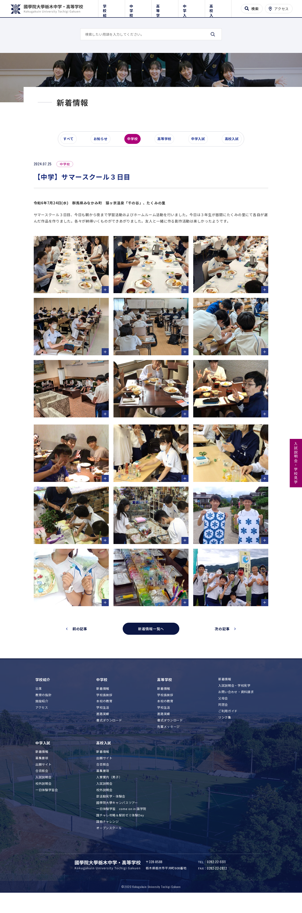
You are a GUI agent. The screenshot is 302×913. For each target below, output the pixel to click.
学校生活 (102, 721)
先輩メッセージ (168, 740)
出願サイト (43, 778)
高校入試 (218, 7)
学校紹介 (111, 7)
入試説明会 (43, 791)
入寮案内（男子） (109, 791)
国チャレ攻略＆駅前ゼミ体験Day (120, 829)
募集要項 (41, 772)
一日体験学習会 (46, 803)
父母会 (223, 712)
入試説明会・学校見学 (296, 463)
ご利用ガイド (228, 724)
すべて (70, 164)
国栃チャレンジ (107, 835)
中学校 (138, 7)
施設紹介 (41, 715)
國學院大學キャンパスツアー (117, 816)
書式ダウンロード (109, 734)
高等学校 (164, 7)
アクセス (41, 721)
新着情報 (102, 702)
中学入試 (191, 7)
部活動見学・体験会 (110, 810)
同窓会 (223, 718)
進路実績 (102, 727)
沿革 (38, 702)
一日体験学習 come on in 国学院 (121, 822)
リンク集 (224, 731)
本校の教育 (104, 715)
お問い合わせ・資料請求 (236, 705)
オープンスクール (109, 842)
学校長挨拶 (104, 708)
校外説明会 (43, 797)
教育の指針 (43, 708)
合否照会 (41, 784)
